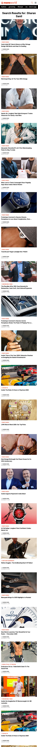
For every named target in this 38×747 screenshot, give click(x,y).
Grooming (12, 7)
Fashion (3, 7)
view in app (32, 7)
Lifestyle (20, 7)
